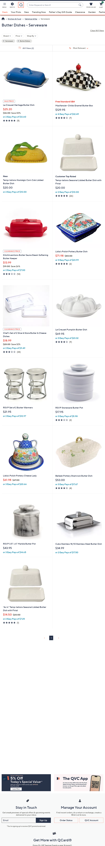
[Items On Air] (91, 5)
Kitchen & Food (14, 19)
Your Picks (16, 12)
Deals (5, 12)
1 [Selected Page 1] (51, 638)
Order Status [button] (66, 820)
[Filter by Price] (19, 36)
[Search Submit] (80, 4)
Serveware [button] (9, 41)
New (26, 12)
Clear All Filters (97, 30)
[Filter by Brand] (7, 36)
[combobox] (52, 5)
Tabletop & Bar (31, 19)
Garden (92, 12)
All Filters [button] (26, 48)
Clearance (80, 12)
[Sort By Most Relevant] (79, 48)
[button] (4, 5)
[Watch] (12, 5)
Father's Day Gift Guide (60, 12)
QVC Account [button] (91, 820)
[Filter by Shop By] (31, 36)
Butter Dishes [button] (25, 41)
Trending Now (39, 12)
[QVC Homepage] (3, 19)
